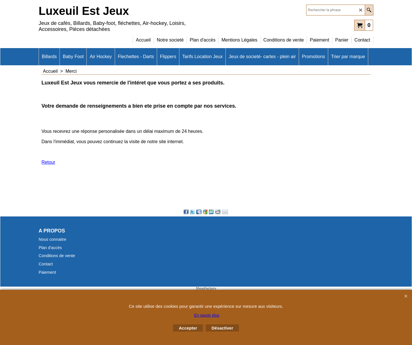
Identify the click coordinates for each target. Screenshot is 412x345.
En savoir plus (206, 315)
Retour (48, 162)
